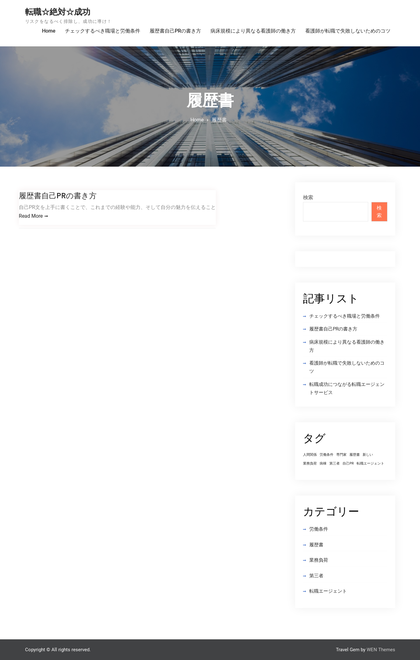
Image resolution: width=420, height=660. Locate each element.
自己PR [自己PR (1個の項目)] (348, 463)
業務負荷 (318, 560)
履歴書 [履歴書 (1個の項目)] (354, 455)
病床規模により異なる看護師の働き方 (253, 31)
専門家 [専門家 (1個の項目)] (341, 455)
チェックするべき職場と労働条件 (102, 31)
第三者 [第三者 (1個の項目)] (334, 463)
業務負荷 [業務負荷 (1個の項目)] (310, 463)
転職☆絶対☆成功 (57, 12)
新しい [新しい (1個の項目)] (368, 455)
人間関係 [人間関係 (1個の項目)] (310, 455)
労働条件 (318, 529)
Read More (31, 216)
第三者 (316, 576)
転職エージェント (328, 591)
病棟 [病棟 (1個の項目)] (323, 463)
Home (49, 31)
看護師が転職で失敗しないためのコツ (348, 31)
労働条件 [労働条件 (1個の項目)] (326, 455)
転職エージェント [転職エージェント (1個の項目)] (370, 463)
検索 (308, 197)
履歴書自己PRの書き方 (175, 31)
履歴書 (316, 545)
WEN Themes (381, 649)
